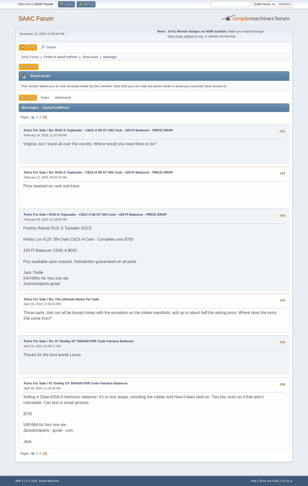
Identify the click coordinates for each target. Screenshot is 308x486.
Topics (45, 97)
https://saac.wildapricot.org (185, 36)
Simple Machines (49, 480)
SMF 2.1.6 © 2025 (26, 480)
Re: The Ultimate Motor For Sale (74, 299)
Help (253, 480)
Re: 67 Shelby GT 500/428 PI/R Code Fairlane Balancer (91, 341)
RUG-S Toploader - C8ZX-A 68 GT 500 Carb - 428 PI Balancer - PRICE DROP (108, 214)
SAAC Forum (35, 18)
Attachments (63, 97)
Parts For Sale (35, 130)
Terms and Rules (269, 480)
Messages (28, 97)
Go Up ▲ (287, 480)
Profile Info (28, 66)
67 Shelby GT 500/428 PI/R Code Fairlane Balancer (88, 383)
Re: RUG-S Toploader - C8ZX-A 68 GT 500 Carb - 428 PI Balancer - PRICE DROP (111, 130)
